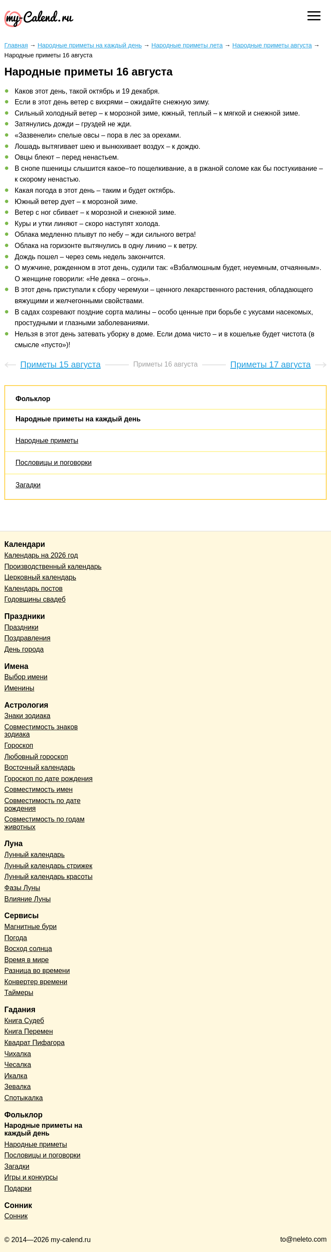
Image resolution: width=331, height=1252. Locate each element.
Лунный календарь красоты (48, 876)
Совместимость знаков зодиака (41, 730)
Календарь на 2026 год (41, 555)
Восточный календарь (39, 767)
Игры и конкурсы (31, 1177)
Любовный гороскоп (36, 756)
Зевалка (17, 1086)
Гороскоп (18, 745)
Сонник (16, 1216)
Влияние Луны (27, 899)
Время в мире (26, 959)
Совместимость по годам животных (44, 823)
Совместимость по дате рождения (42, 804)
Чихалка (17, 1053)
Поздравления (27, 638)
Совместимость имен (38, 789)
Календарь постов (33, 588)
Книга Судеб (24, 1020)
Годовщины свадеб (35, 599)
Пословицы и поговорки (54, 462)
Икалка (15, 1075)
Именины (19, 688)
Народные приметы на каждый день (78, 419)
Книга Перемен (28, 1031)
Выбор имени (25, 677)
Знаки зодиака (27, 715)
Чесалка (17, 1064)
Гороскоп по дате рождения (48, 778)
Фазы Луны (22, 887)
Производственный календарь (53, 566)
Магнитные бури (30, 926)
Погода (15, 937)
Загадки (28, 485)
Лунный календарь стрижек (48, 865)
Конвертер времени (35, 981)
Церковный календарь (40, 577)
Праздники (21, 627)
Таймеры (18, 992)
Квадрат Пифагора (34, 1042)
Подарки (17, 1188)
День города (24, 649)
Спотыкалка (23, 1097)
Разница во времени (37, 970)
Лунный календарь (34, 854)
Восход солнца (28, 948)
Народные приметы (47, 440)
